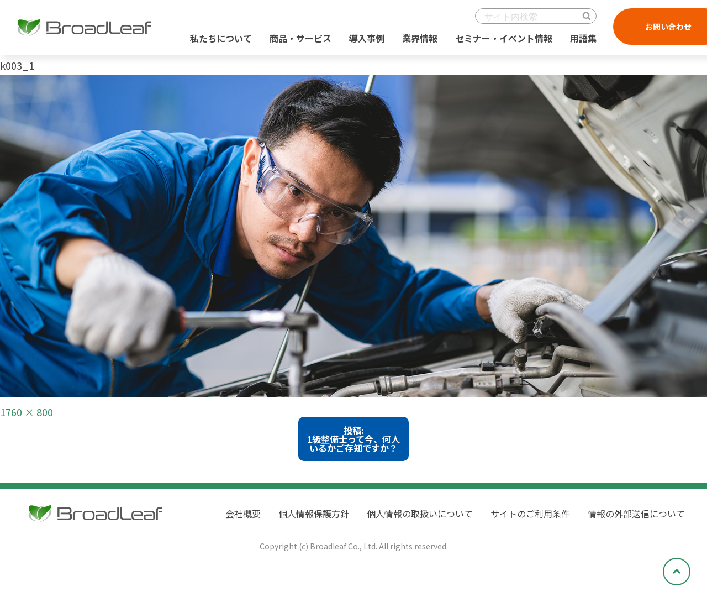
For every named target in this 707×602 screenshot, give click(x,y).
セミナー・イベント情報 (503, 38)
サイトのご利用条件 (530, 513)
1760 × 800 (26, 412)
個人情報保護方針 (313, 513)
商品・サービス (300, 38)
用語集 (583, 38)
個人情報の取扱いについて (420, 513)
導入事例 (366, 38)
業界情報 (419, 38)
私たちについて (221, 38)
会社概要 (243, 513)
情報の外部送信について (636, 513)
